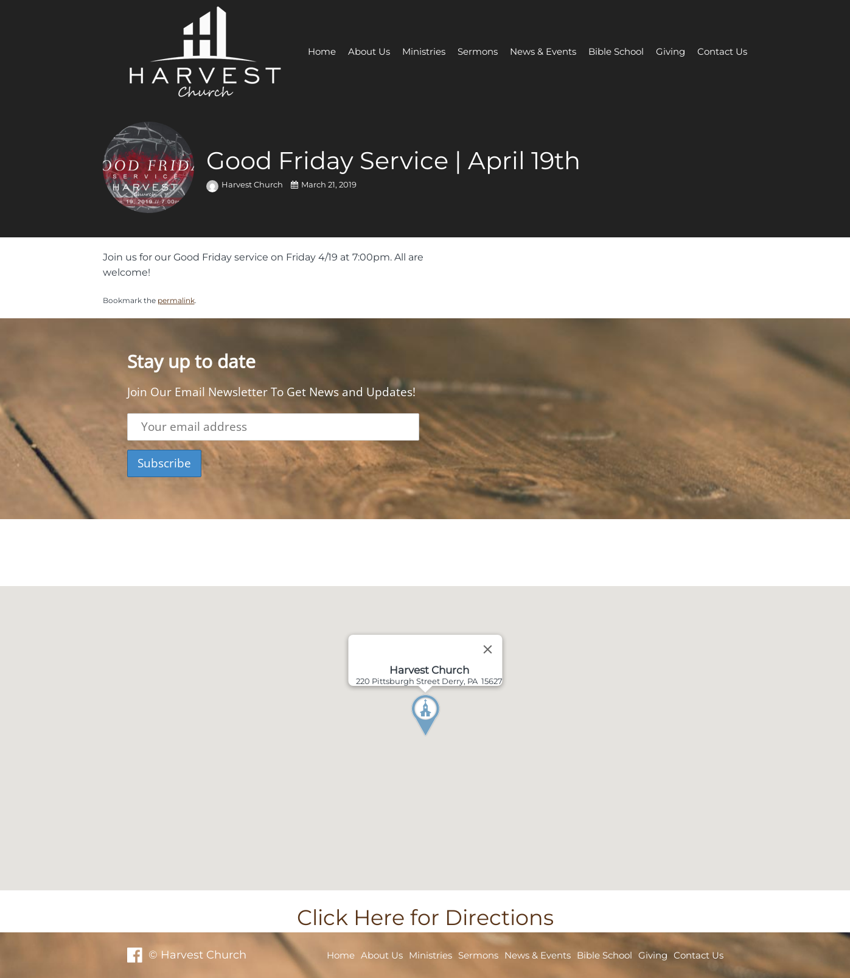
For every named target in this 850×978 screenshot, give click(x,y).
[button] (447, 738)
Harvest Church (245, 184)
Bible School (616, 51)
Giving (670, 51)
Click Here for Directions (425, 917)
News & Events (543, 51)
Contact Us (722, 51)
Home (322, 51)
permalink (176, 300)
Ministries (423, 51)
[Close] (487, 649)
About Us (369, 51)
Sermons (478, 51)
